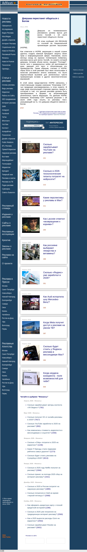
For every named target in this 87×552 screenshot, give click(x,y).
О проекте (7, 263)
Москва (4, 286)
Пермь (4, 329)
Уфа (3, 322)
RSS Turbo (6, 537)
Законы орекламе (6, 247)
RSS (4, 535)
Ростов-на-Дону (8, 318)
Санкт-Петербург (8, 289)
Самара (5, 304)
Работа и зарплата (78, 77)
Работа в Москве (78, 70)
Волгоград (6, 325)
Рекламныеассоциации (8, 232)
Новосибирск (7, 293)
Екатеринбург (7, 300)
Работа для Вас (78, 73)
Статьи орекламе (6, 79)
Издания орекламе (7, 215)
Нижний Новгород (8, 297)
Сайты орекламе (6, 224)
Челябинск (6, 315)
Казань (4, 311)
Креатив (6, 240)
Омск (4, 307)
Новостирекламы (6, 20)
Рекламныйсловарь (8, 206)
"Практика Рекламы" (59, 114)
